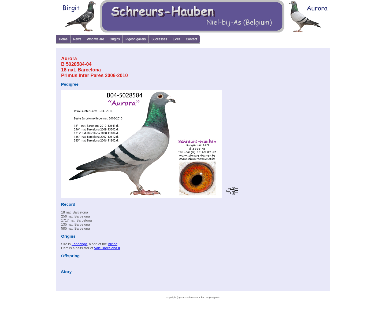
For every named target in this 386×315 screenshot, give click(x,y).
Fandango (79, 244)
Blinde (112, 244)
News (77, 39)
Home (63, 39)
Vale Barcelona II (107, 248)
